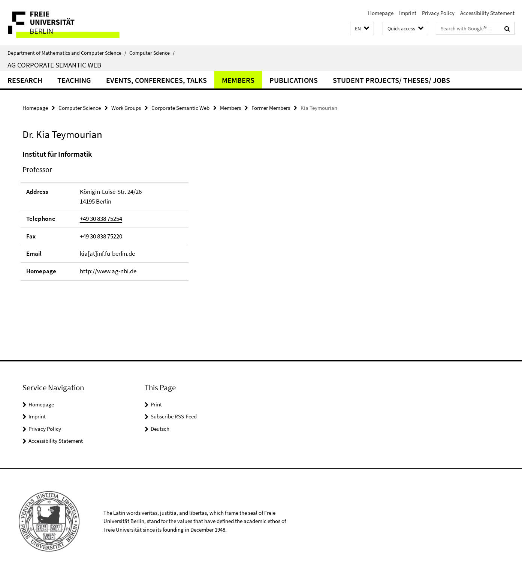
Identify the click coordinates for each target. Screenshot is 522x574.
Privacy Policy (438, 12)
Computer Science (152, 52)
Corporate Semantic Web (180, 107)
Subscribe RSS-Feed (174, 416)
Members (238, 80)
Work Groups (126, 107)
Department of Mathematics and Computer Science (66, 52)
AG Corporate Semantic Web (54, 64)
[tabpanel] (159, 218)
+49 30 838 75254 (101, 218)
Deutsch (160, 428)
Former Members (270, 107)
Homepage (380, 12)
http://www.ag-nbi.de (108, 271)
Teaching (74, 80)
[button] (362, 29)
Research (24, 80)
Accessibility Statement (487, 12)
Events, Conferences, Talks (156, 80)
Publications (293, 80)
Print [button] (156, 404)
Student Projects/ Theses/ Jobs (391, 80)
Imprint (407, 12)
